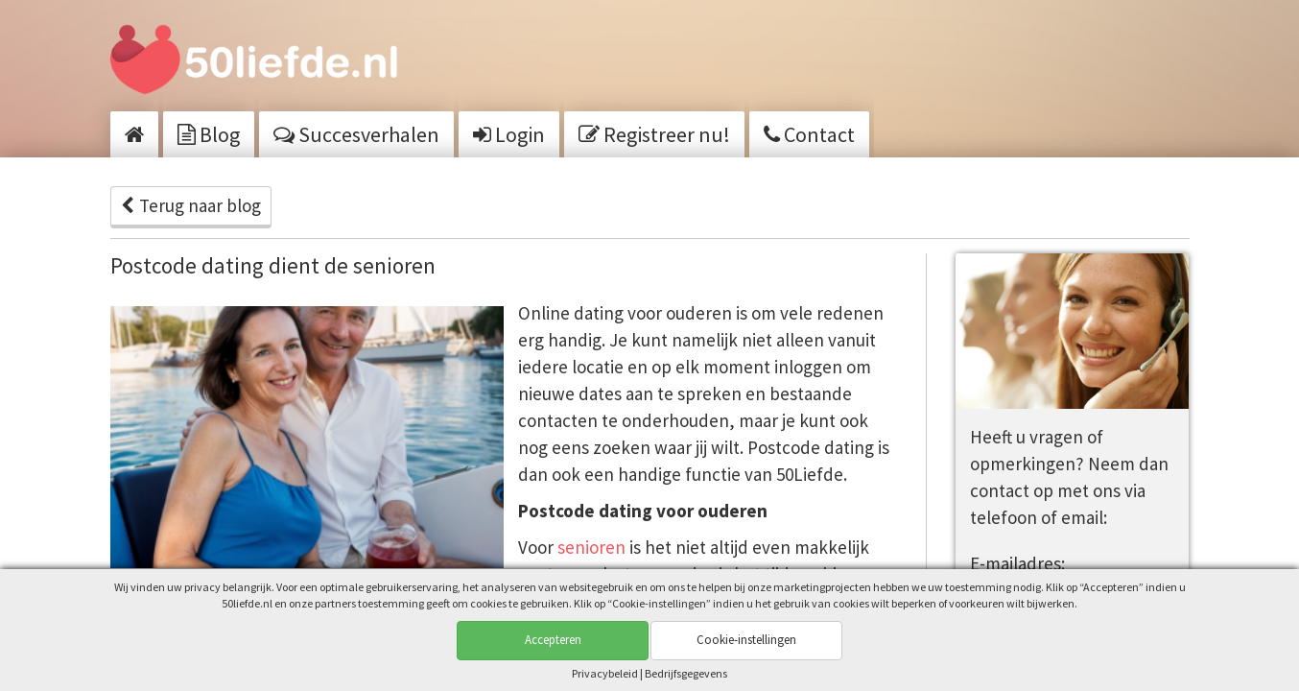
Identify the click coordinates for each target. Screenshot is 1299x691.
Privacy (605, 673)
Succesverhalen (356, 134)
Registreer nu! (654, 134)
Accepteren (553, 639)
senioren (593, 547)
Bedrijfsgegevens (686, 673)
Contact (809, 134)
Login (509, 134)
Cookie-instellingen (746, 639)
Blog (208, 134)
